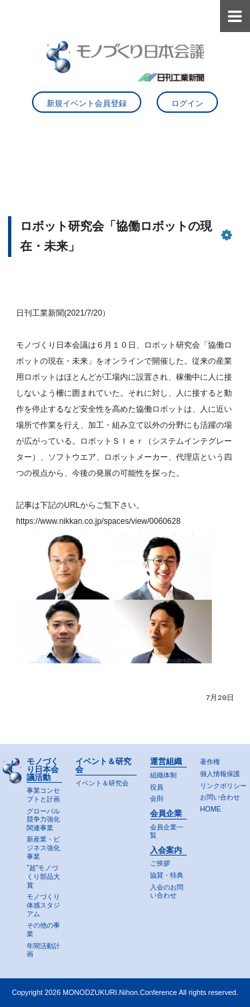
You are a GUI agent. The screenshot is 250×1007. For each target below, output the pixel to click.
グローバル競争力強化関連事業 (43, 819)
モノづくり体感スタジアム (43, 905)
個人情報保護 (220, 773)
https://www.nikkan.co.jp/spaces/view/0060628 (98, 521)
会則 (156, 798)
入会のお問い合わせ (166, 892)
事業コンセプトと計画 (43, 795)
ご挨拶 (160, 863)
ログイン (187, 103)
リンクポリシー (223, 785)
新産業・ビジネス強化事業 (43, 847)
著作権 (210, 761)
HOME (210, 809)
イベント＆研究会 (102, 783)
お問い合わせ (220, 797)
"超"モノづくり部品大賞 (43, 876)
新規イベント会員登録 (87, 103)
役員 (156, 787)
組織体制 (163, 775)
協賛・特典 (166, 875)
